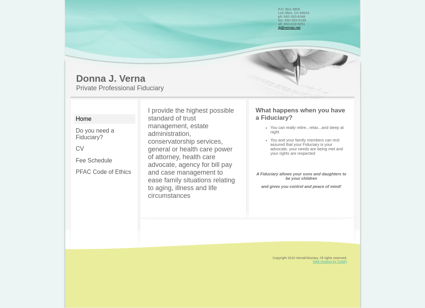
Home (84, 119)
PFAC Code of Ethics (103, 172)
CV (80, 149)
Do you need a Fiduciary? (95, 133)
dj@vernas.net (289, 27)
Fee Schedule (94, 160)
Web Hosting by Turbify (330, 261)
